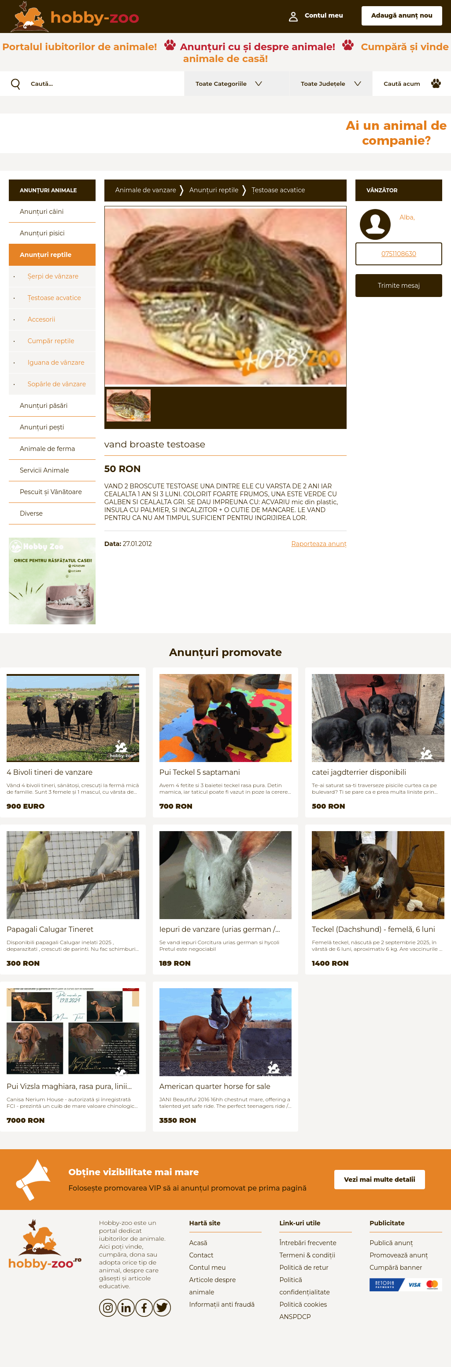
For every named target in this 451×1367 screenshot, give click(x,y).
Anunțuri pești (42, 427)
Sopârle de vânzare (57, 384)
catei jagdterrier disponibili (359, 772)
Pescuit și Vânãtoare (51, 492)
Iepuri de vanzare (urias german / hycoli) (217, 929)
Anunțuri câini (42, 212)
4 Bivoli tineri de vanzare (49, 772)
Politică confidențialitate (304, 1286)
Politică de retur (304, 1268)
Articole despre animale (212, 1286)
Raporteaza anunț (319, 544)
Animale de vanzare (145, 190)
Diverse (31, 513)
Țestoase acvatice (54, 298)
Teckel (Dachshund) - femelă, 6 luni (373, 929)
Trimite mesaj (399, 286)
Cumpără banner (396, 1268)
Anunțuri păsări (43, 406)
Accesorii (41, 319)
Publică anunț (391, 1243)
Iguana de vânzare (56, 362)
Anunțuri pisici (42, 233)
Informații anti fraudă (222, 1304)
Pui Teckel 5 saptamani (199, 772)
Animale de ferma (47, 449)
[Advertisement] (213, 133)
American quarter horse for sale (214, 1086)
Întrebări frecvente (307, 1243)
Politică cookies (303, 1304)
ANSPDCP (295, 1317)
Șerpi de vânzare (53, 276)
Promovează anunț (399, 1255)
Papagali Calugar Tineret (50, 929)
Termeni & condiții (307, 1255)
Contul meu (207, 1268)
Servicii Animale (44, 470)
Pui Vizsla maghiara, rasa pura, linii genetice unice (67, 1086)
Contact (201, 1255)
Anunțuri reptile (45, 255)
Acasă (198, 1243)
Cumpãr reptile (51, 341)
